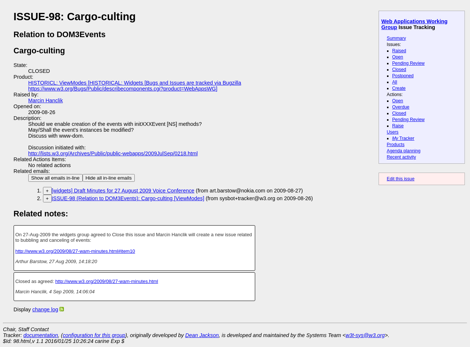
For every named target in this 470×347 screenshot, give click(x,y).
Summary (396, 38)
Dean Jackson (202, 335)
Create (399, 88)
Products (395, 144)
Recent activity (401, 157)
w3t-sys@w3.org (365, 335)
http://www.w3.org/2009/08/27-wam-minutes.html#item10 (75, 251)
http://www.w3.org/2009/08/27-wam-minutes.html (106, 281)
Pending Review (408, 63)
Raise (398, 125)
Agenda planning (403, 150)
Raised (399, 50)
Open (397, 57)
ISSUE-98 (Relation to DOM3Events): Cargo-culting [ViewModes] (128, 198)
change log (45, 309)
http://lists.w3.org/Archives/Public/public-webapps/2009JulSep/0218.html (113, 153)
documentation (41, 335)
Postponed (403, 75)
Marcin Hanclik (45, 100)
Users (392, 132)
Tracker (403, 138)
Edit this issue (400, 178)
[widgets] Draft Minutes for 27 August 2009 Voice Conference (123, 191)
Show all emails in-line (55, 178)
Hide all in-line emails (109, 178)
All (394, 82)
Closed (399, 69)
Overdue (400, 107)
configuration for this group (94, 335)
